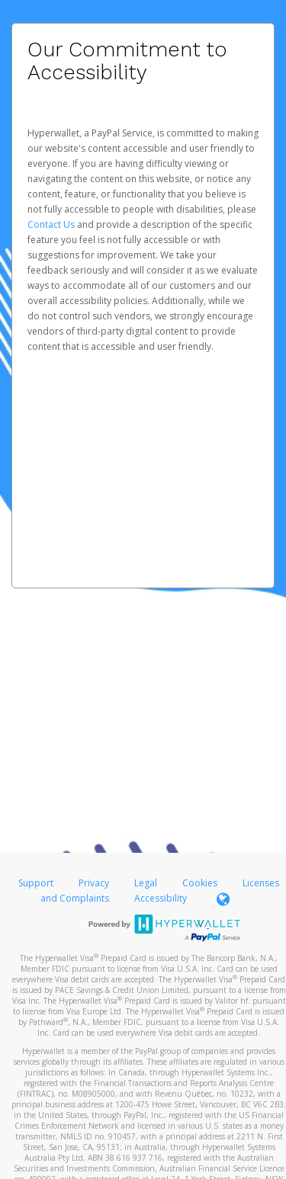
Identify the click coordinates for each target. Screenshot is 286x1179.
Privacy (94, 882)
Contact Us (52, 224)
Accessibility (160, 898)
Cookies (199, 882)
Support (35, 882)
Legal (145, 882)
